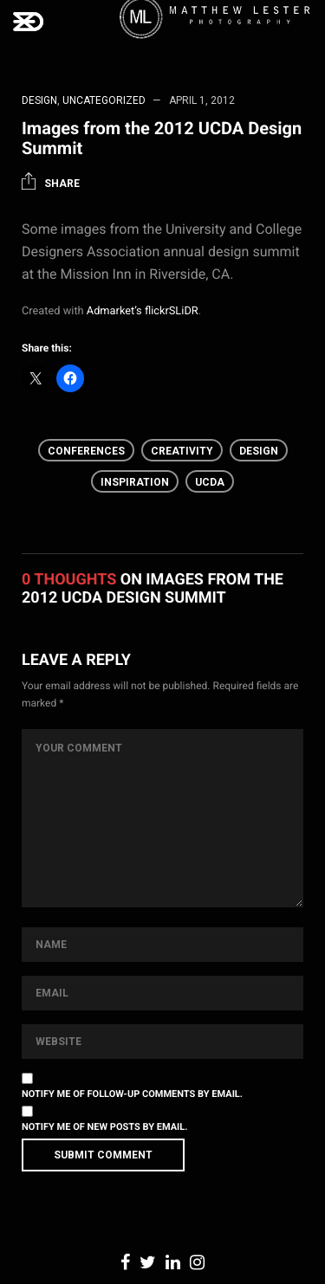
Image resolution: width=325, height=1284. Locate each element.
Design (39, 100)
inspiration (135, 482)
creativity (182, 451)
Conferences (86, 451)
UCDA (209, 482)
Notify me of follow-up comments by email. (132, 1094)
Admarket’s (114, 311)
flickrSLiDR (171, 311)
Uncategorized (104, 100)
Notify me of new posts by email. (104, 1127)
